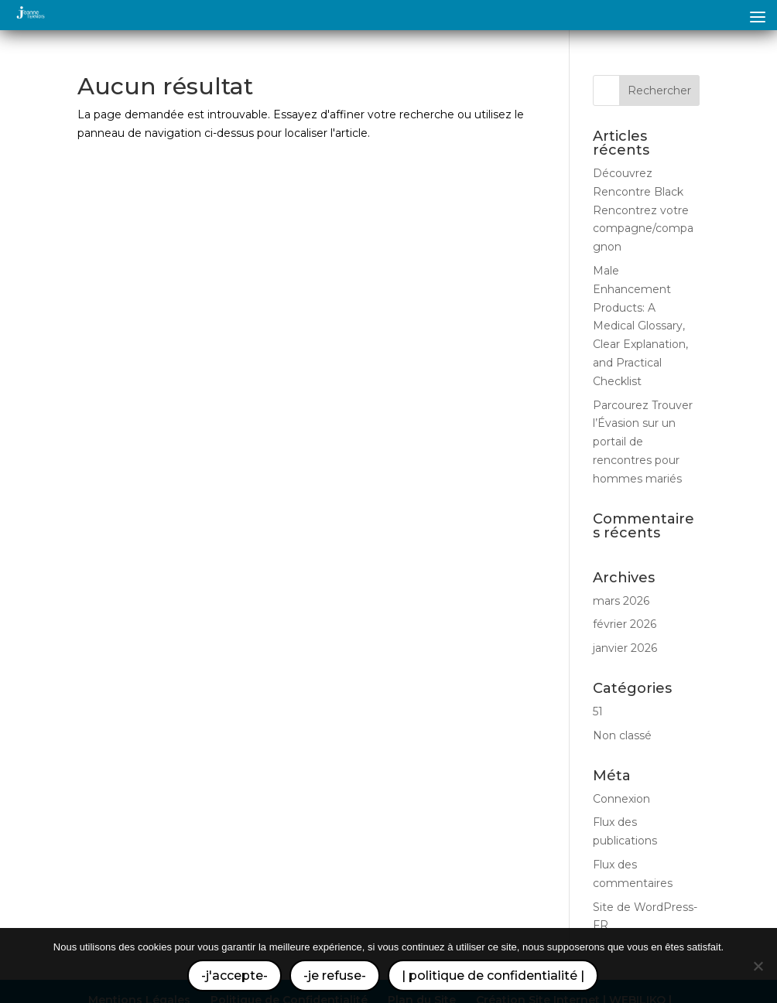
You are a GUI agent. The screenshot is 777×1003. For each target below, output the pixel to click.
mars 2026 (621, 601)
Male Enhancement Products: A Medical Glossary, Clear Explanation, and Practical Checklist (640, 326)
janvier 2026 (625, 648)
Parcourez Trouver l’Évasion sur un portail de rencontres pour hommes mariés (643, 442)
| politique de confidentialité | (493, 975)
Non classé (622, 735)
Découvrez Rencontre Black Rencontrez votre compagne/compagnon (643, 210)
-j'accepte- (234, 975)
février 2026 (624, 624)
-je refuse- (334, 975)
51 (598, 711)
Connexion (621, 799)
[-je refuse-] (757, 966)
